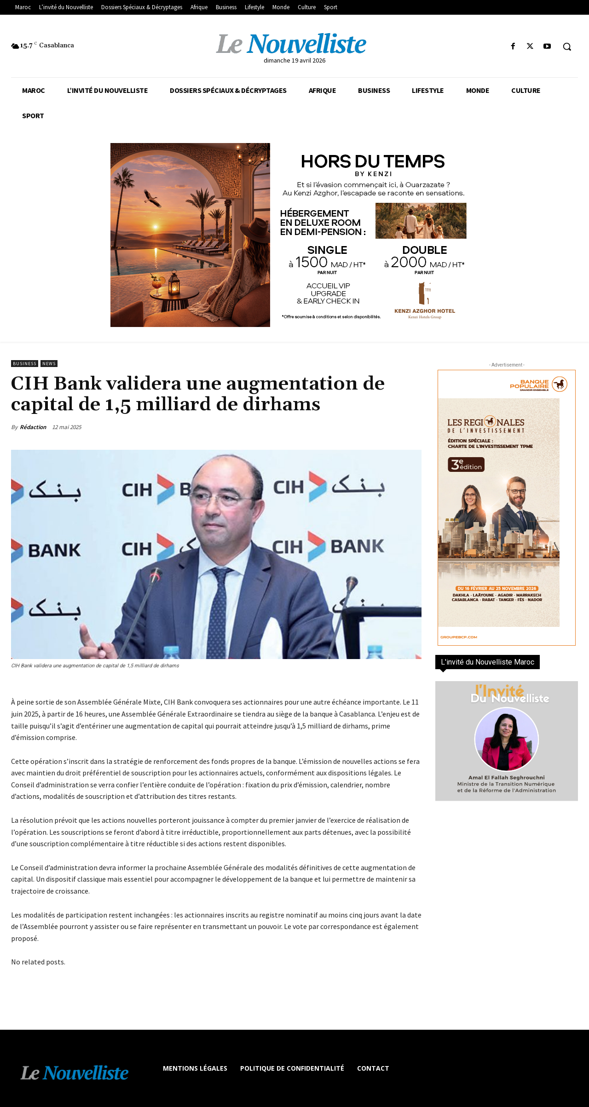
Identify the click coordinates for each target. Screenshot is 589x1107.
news (49, 363)
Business (24, 363)
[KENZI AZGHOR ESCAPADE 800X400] (294, 235)
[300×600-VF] (506, 508)
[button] (567, 46)
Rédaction (33, 427)
